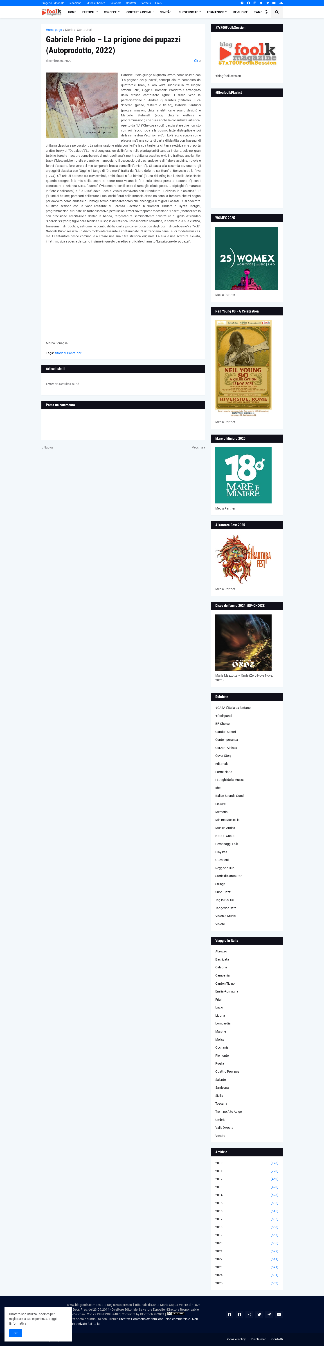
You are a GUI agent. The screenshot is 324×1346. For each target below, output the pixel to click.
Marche (220, 1031)
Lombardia (223, 1023)
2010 (246, 1163)
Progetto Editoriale (52, 3)
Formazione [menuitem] (215, 12)
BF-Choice (222, 723)
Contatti (131, 3)
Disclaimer (258, 1339)
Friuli (218, 999)
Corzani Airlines (226, 748)
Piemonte (222, 1055)
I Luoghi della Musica (230, 780)
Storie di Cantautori (78, 29)
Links (158, 3)
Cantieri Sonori (225, 732)
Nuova (48, 447)
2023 (246, 1267)
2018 (246, 1227)
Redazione (75, 3)
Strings (220, 884)
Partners (145, 3)
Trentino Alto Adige (228, 1111)
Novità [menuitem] (165, 12)
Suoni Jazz (223, 892)
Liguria (220, 1015)
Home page (54, 29)
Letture (220, 804)
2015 (246, 1203)
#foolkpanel (223, 716)
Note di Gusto (224, 836)
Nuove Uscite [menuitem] (188, 12)
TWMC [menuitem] (258, 12)
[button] (266, 12)
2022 (246, 1259)
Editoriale (221, 764)
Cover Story (223, 755)
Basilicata (222, 959)
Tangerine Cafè (225, 908)
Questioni (222, 860)
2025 (246, 1283)
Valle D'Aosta (224, 1127)
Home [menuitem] (72, 12)
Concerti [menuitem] (110, 12)
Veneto (220, 1136)
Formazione (223, 772)
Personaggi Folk (226, 844)
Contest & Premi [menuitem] (138, 12)
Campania (222, 975)
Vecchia (197, 447)
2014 (246, 1195)
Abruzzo (221, 951)
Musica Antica (225, 828)
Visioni (220, 924)
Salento (220, 1079)
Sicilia (219, 1095)
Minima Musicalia (227, 820)
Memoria (221, 812)
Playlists (221, 852)
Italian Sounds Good (229, 796)
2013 (246, 1187)
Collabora (116, 3)
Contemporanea (226, 739)
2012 (246, 1179)
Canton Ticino (225, 983)
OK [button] (16, 1333)
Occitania (222, 1047)
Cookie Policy (236, 1339)
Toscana (221, 1103)
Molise (219, 1039)
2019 (246, 1235)
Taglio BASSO (224, 900)
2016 (246, 1211)
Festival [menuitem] (88, 12)
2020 (246, 1243)
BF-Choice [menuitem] (240, 12)
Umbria (220, 1120)
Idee (218, 788)
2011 (246, 1171)
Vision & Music (225, 916)
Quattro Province (227, 1071)
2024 (246, 1275)
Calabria (221, 967)
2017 (246, 1219)
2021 (246, 1251)
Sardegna (222, 1087)
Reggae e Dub (224, 868)
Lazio (219, 1007)
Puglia (219, 1063)
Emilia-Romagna (226, 991)
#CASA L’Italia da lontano (233, 707)
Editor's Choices (95, 3)
